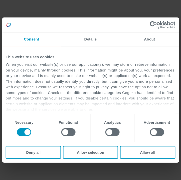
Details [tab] (90, 39)
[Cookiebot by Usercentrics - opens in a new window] (153, 25)
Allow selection (90, 152)
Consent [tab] (31, 39)
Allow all (147, 152)
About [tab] (149, 39)
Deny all (33, 152)
